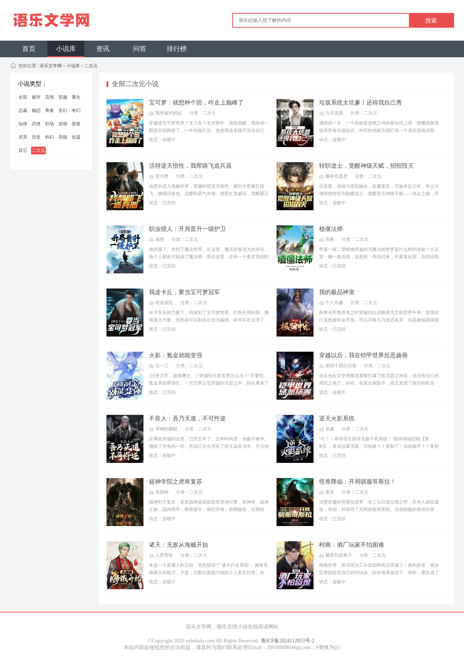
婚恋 (36, 110)
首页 (28, 48)
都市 (36, 97)
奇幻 (76, 110)
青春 (49, 110)
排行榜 (177, 48)
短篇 (76, 137)
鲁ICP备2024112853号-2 (288, 641)
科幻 (49, 137)
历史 (36, 137)
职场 (49, 123)
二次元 (91, 65)
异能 (62, 137)
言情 (49, 97)
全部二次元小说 (135, 84)
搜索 (431, 20)
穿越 (62, 97)
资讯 (102, 48)
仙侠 (22, 123)
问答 (139, 48)
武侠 (36, 123)
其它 (22, 150)
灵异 (22, 137)
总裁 (22, 110)
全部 (22, 97)
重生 (76, 97)
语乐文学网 (50, 65)
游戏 (62, 123)
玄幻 (62, 110)
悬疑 (76, 123)
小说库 (66, 48)
